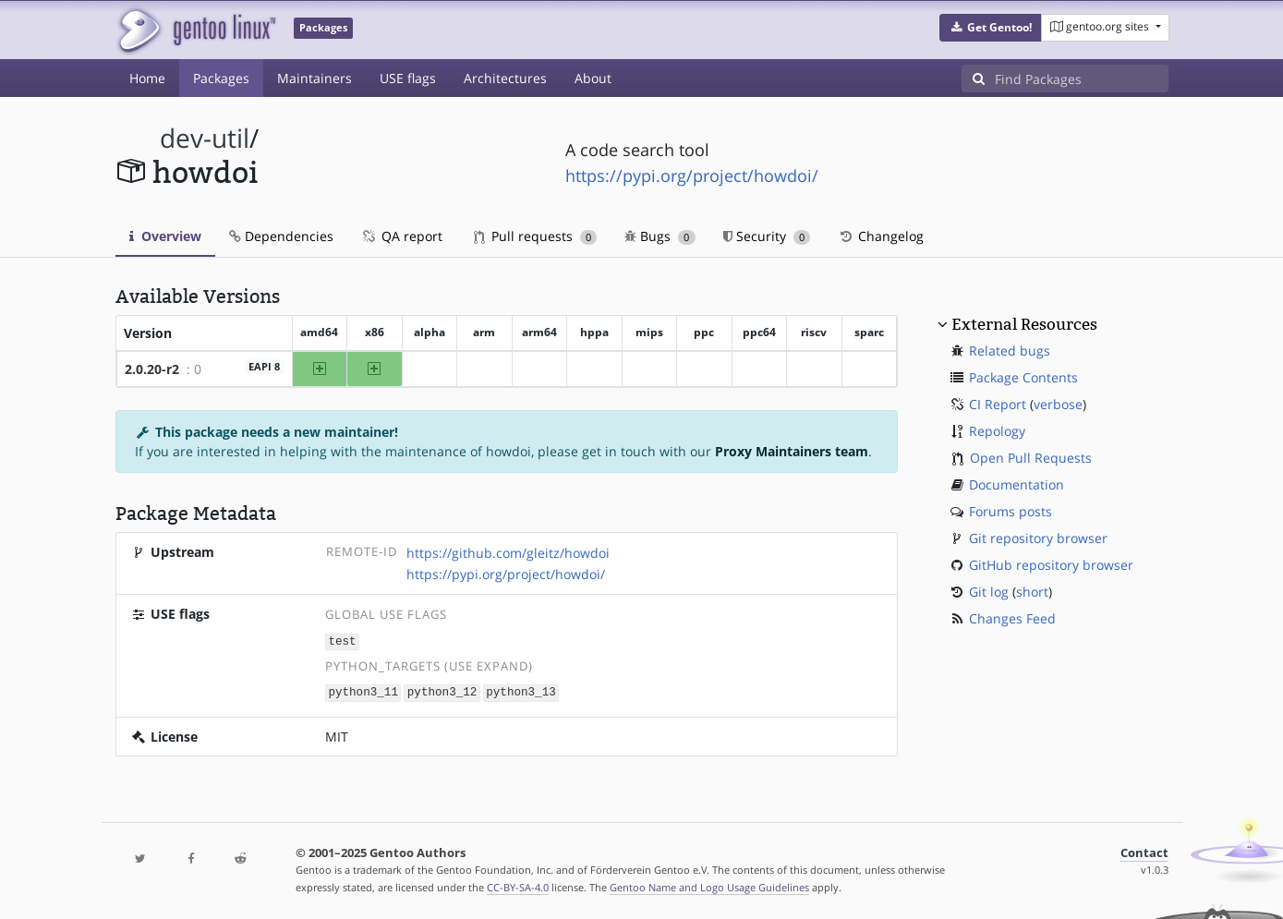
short (1032, 591)
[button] (990, 28)
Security (767, 236)
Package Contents (1023, 377)
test (342, 640)
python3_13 (521, 691)
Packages (221, 78)
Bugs (660, 236)
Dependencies (281, 236)
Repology (997, 431)
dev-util (204, 138)
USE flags (408, 78)
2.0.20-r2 (152, 369)
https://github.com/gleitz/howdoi (508, 553)
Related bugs (1009, 350)
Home (147, 78)
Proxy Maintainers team (791, 451)
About (593, 78)
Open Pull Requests (1031, 457)
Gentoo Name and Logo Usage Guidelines (709, 885)
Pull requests (536, 236)
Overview (165, 236)
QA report (401, 236)
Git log (989, 591)
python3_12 (442, 691)
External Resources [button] (1024, 324)
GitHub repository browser (1051, 565)
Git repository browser (1038, 538)
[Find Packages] (1081, 78)
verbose (1058, 404)
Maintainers (314, 78)
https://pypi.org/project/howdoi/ (691, 175)
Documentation (1016, 484)
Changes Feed (1012, 618)
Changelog (881, 236)
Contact (1144, 851)
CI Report (997, 404)
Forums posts (1010, 511)
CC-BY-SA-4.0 (518, 885)
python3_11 (363, 691)
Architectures (505, 78)
